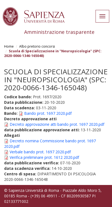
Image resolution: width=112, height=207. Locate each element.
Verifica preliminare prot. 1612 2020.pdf (44, 157)
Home (9, 46)
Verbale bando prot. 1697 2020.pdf (40, 151)
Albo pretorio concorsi (37, 46)
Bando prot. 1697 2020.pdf (48, 113)
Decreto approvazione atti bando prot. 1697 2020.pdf (57, 124)
